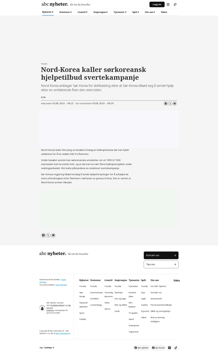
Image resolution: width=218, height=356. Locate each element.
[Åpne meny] (168, 4)
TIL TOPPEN (45, 347)
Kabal (143, 317)
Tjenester (119, 12)
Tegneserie (133, 331)
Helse (107, 302)
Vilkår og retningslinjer (160, 311)
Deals (117, 311)
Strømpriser (134, 325)
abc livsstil (159, 347)
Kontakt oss (152, 255)
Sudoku (144, 305)
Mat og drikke (121, 305)
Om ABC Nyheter (158, 286)
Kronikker (94, 298)
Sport (81, 313)
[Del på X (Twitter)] (170, 103)
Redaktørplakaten (58, 305)
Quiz (143, 292)
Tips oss (150, 264)
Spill (134, 12)
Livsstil (82, 12)
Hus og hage (120, 298)
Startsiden (133, 286)
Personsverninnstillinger (161, 305)
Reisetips (119, 292)
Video (164, 12)
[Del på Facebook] (166, 103)
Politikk (82, 319)
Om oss (149, 12)
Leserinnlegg (96, 305)
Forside (82, 286)
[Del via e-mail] (175, 103)
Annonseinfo (156, 298)
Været (131, 319)
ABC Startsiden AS (63, 333)
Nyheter (47, 11)
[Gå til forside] (94, 4)
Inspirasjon (99, 12)
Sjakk (143, 298)
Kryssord (145, 311)
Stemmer (64, 12)
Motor (107, 309)
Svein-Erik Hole (61, 285)
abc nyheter (143, 347)
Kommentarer (96, 292)
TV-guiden (133, 313)
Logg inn (157, 4)
